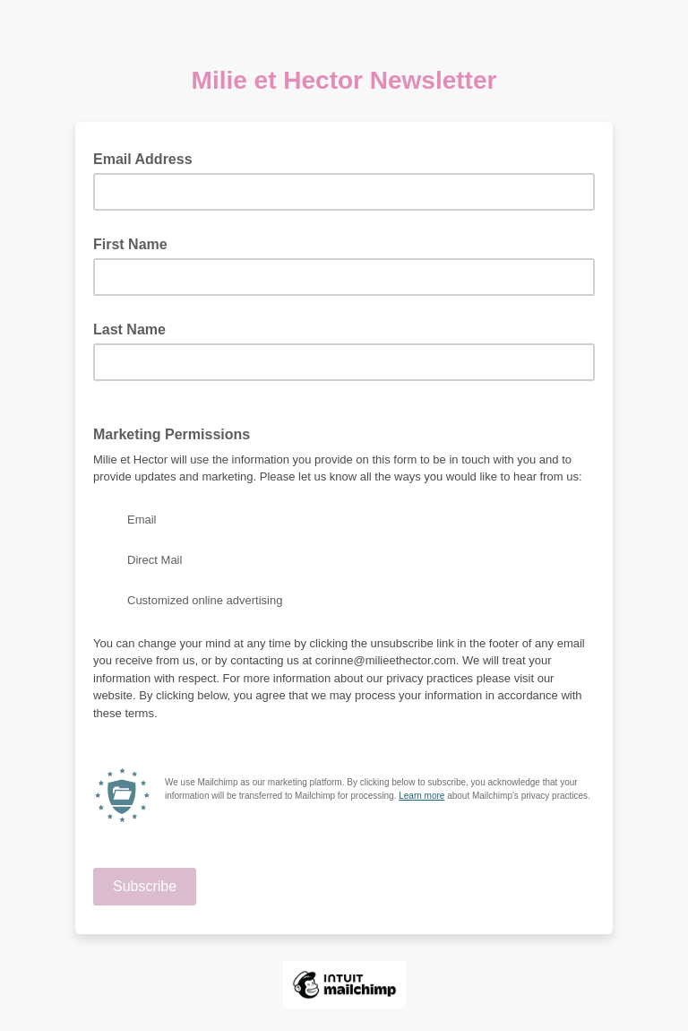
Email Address (148, 158)
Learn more (421, 796)
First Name (130, 244)
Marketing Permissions (171, 434)
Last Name (129, 329)
